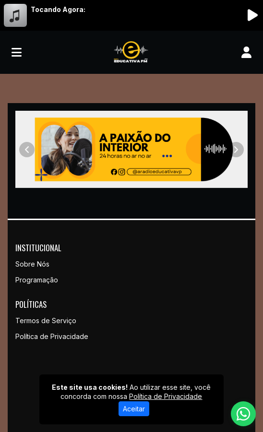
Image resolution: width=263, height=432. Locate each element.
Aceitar (134, 409)
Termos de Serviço (45, 320)
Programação (36, 280)
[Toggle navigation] (16, 52)
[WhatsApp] (243, 413)
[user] (246, 52)
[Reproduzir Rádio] (252, 15)
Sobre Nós (32, 264)
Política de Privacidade (51, 336)
